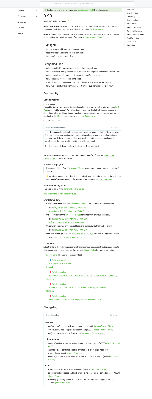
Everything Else (132, 13)
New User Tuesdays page (82, 233)
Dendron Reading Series (74, 189)
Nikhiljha (50, 291)
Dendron (21, 10)
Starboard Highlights (134, 31)
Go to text (114, 128)
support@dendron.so (87, 116)
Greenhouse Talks (77, 204)
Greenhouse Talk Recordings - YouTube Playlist (69, 211)
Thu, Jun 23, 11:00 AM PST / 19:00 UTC (70, 230)
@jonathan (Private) (90, 333)
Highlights (130, 9)
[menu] (29, 203)
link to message (105, 179)
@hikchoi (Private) (62, 382)
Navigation (22, 33)
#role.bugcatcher (59, 272)
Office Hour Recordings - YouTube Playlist (66, 222)
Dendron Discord (77, 168)
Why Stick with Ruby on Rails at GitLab (60, 194)
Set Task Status (96, 29)
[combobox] (87, 4)
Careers (21, 28)
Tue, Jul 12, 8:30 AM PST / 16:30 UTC (70, 237)
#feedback (61, 116)
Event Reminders (133, 38)
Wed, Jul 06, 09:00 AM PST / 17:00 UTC (70, 219)
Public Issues (132, 24)
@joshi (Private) (73, 353)
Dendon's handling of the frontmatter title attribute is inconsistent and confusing (83, 275)
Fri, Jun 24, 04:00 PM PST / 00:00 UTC (70, 208)
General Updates (133, 20)
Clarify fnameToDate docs (60, 263)
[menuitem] (29, 10)
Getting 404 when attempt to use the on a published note (78, 287)
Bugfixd (49, 267)
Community (22, 16)
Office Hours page (73, 215)
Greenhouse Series (134, 27)
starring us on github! (86, 10)
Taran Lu (50, 279)
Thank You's (131, 42)
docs (111, 326)
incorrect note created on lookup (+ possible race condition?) (75, 299)
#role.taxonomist (59, 260)
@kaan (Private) (100, 326)
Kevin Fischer (52, 255)
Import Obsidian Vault (92, 37)
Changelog (22, 22)
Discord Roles (90, 250)
